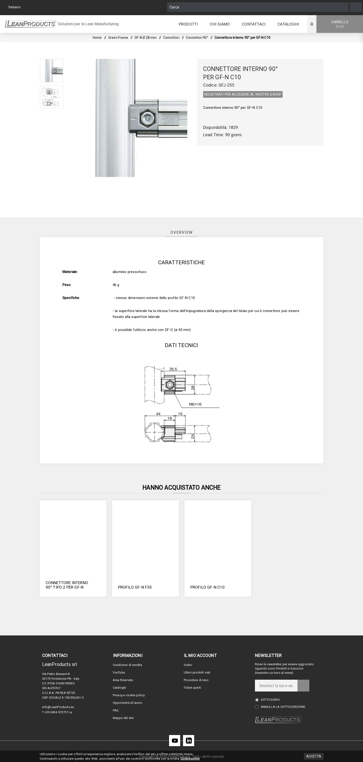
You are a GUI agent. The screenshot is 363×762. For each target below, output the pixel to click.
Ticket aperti (192, 687)
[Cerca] (258, 7)
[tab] (181, 232)
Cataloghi (119, 687)
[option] (51, 71)
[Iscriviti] (276, 686)
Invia (303, 686)
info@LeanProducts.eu (58, 707)
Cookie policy (190, 758)
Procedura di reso (196, 680)
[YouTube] (174, 740)
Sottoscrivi (270, 699)
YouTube (119, 672)
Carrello (340, 24)
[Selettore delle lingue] (15, 7)
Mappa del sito (123, 718)
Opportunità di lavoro (128, 703)
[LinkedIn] (188, 740)
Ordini (188, 665)
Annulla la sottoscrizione (283, 707)
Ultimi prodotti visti (197, 672)
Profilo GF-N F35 (135, 587)
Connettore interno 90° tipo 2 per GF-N (67, 585)
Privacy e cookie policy (129, 695)
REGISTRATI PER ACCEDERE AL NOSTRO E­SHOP (243, 94)
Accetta (313, 756)
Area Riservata (123, 680)
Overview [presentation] (182, 232)
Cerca (356, 7)
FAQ (116, 710)
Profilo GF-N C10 (207, 587)
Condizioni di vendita (127, 665)
